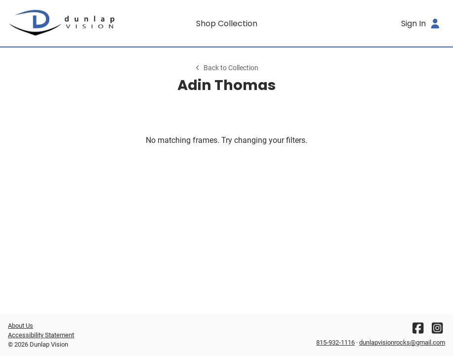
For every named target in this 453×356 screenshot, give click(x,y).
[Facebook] (418, 330)
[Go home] (62, 23)
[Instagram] (437, 330)
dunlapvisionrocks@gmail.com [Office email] (402, 342)
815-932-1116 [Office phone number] (335, 342)
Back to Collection (226, 68)
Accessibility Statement (41, 335)
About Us (20, 325)
